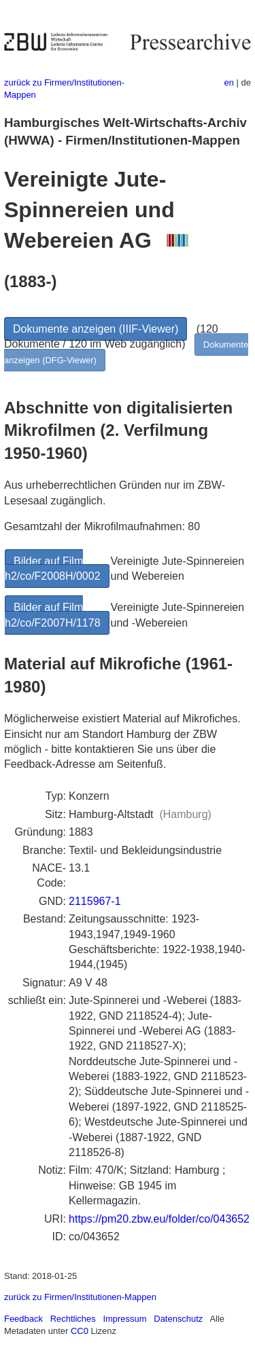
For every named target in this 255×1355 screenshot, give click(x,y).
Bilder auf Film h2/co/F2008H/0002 (53, 568)
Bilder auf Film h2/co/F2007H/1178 (53, 614)
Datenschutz (178, 1319)
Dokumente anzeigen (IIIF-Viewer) (95, 329)
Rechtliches (73, 1319)
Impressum (124, 1319)
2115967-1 (95, 901)
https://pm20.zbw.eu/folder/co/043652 (159, 1219)
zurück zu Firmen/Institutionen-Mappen (80, 1297)
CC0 (79, 1331)
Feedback (23, 1319)
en (229, 82)
